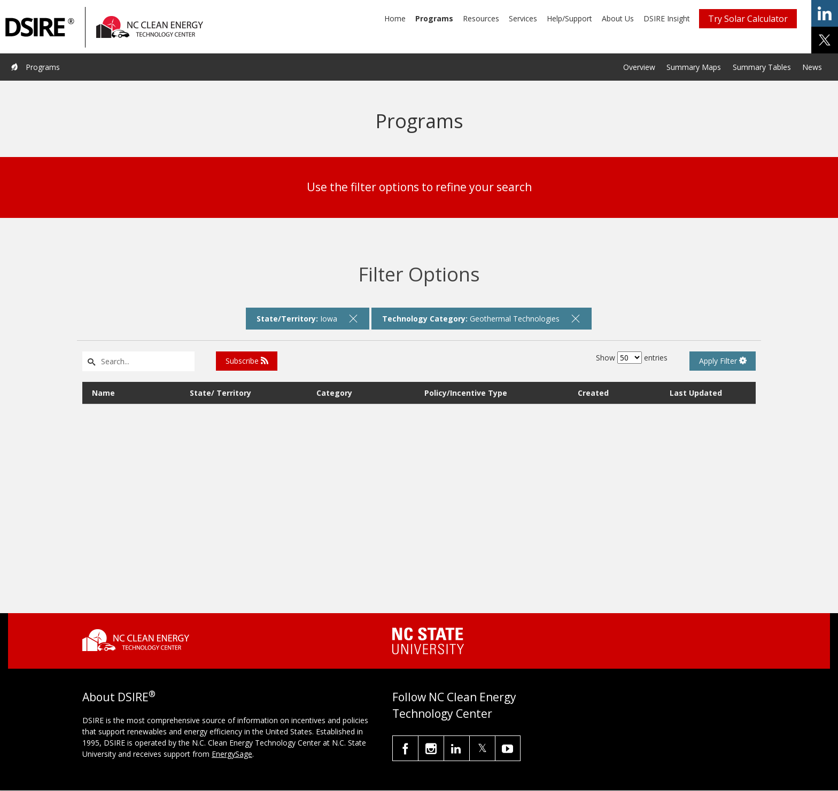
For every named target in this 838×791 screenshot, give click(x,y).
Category (334, 393)
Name (103, 393)
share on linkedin (824, 13)
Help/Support (569, 18)
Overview (639, 67)
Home (395, 18)
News (812, 67)
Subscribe (247, 361)
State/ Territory (220, 393)
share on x (824, 40)
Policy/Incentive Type (465, 393)
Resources (481, 18)
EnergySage (232, 754)
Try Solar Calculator (748, 19)
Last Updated (696, 393)
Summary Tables (762, 67)
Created (593, 393)
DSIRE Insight (666, 18)
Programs (434, 18)
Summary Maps (693, 67)
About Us (618, 18)
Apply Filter (723, 361)
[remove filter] (353, 318)
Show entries (632, 357)
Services (523, 18)
